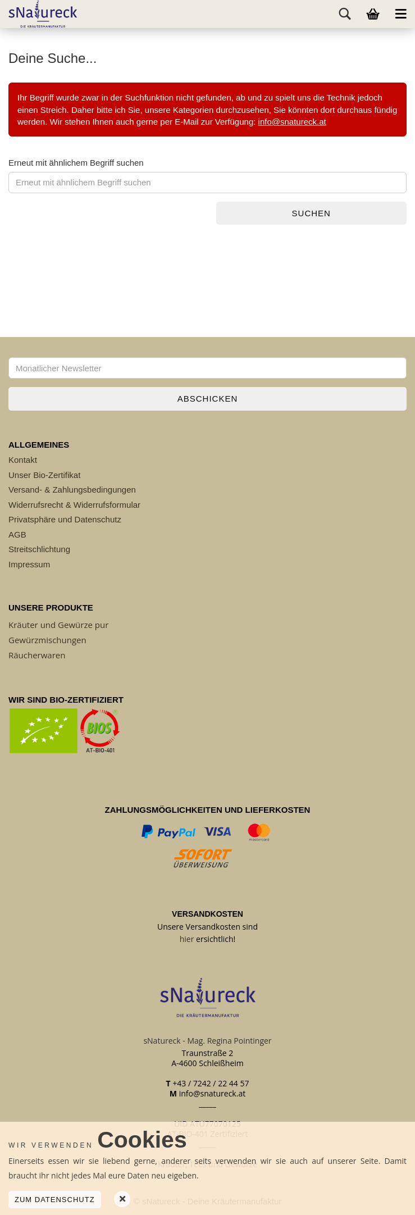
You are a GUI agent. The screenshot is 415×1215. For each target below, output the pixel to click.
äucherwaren (39, 655)
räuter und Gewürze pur (60, 624)
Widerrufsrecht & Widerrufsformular (74, 504)
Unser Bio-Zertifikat (44, 475)
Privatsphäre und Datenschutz (64, 519)
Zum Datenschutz (55, 1199)
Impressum (29, 564)
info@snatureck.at (292, 121)
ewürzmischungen (50, 639)
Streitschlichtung (39, 549)
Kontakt (22, 460)
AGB (17, 534)
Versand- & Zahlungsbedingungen (72, 489)
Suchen (311, 213)
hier (187, 939)
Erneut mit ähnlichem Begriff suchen (76, 162)
